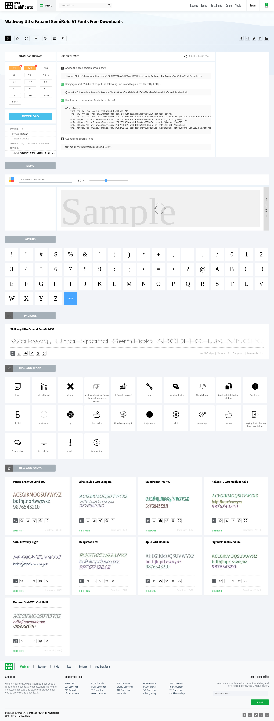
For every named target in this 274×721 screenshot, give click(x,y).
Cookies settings (177, 693)
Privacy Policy (149, 693)
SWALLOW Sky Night (26, 542)
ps (30, 88)
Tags (69, 667)
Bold (54, 153)
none (14, 102)
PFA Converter (149, 687)
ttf (14, 68)
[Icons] (54, 38)
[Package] (45, 38)
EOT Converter (71, 687)
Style (56, 667)
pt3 (14, 88)
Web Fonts (25, 667)
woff (30, 75)
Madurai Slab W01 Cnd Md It (30, 602)
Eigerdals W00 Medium (226, 542)
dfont (46, 95)
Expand (40, 153)
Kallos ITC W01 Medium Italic (230, 481)
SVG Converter (176, 683)
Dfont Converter (72, 693)
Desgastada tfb (89, 542)
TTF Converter (123, 683)
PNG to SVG (70, 683)
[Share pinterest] (260, 38)
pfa (30, 82)
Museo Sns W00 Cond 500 (29, 481)
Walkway (24, 153)
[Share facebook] (241, 38)
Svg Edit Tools (97, 683)
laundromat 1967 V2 (158, 481)
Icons (204, 5)
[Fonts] (64, 38)
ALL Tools (121, 693)
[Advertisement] (242, 104)
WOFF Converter (98, 687)
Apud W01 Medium (157, 542)
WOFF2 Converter (125, 687)
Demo (229, 5)
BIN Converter (176, 687)
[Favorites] (17, 38)
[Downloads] (25, 353)
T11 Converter (176, 690)
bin (46, 82)
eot (14, 75)
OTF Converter (150, 683)
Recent (194, 5)
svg (46, 68)
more (70, 298)
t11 (30, 95)
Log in (253, 5)
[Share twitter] (254, 38)
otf (15, 82)
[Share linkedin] (266, 38)
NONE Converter (98, 693)
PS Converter (97, 690)
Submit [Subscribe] (260, 702)
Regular (23, 134)
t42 (14, 95)
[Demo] (27, 38)
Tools (238, 5)
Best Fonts (216, 5)
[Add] (8, 38)
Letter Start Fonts (102, 667)
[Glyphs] (36, 38)
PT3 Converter (71, 690)
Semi (47, 153)
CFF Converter (123, 690)
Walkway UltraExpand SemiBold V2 (32, 329)
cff (46, 88)
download (30, 116)
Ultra (32, 153)
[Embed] (38, 353)
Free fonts (21, 6)
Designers (42, 667)
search (109, 5)
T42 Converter (149, 690)
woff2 (46, 75)
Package (83, 667)
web (30, 68)
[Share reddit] (247, 38)
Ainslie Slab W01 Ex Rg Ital (95, 481)
